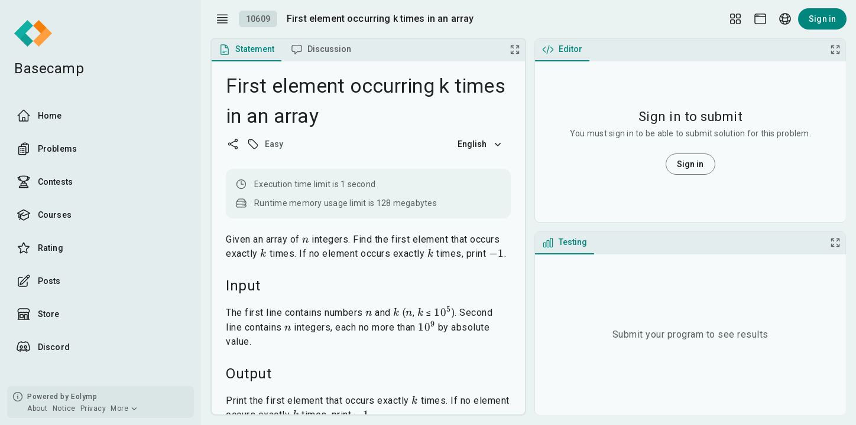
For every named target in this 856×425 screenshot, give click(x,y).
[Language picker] (785, 19)
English (481, 144)
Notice (64, 408)
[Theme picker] (760, 19)
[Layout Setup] (735, 19)
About (37, 408)
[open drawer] (222, 19)
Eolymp (84, 397)
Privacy (93, 408)
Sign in (822, 19)
